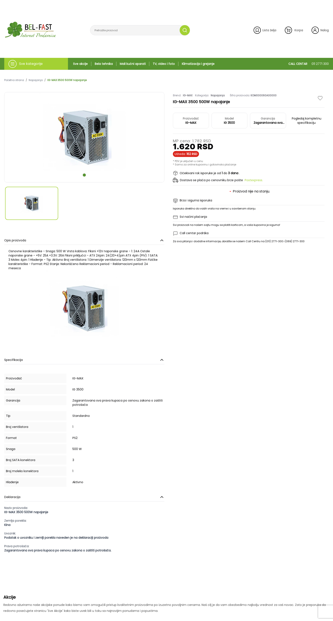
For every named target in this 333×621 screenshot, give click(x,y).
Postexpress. (254, 180)
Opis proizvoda (84, 240)
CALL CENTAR (308, 64)
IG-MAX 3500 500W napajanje (67, 80)
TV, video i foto (164, 64)
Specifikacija (84, 359)
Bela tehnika (104, 64)
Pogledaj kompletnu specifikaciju (306, 120)
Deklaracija (84, 497)
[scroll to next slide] (84, 175)
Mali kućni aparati (133, 64)
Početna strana (14, 80)
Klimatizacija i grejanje (198, 64)
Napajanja (36, 80)
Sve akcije (80, 64)
